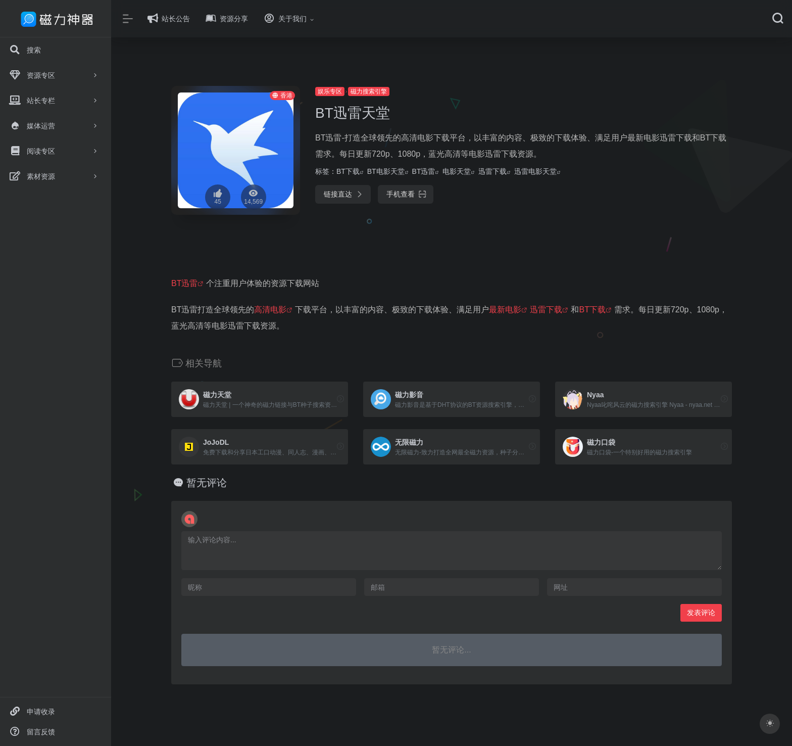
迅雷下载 (492, 171)
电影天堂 (456, 171)
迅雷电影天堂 (535, 171)
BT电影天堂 (386, 171)
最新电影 (505, 309)
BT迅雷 (423, 171)
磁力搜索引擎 (369, 91)
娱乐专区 (330, 91)
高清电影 (270, 309)
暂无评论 (206, 482)
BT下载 (348, 171)
